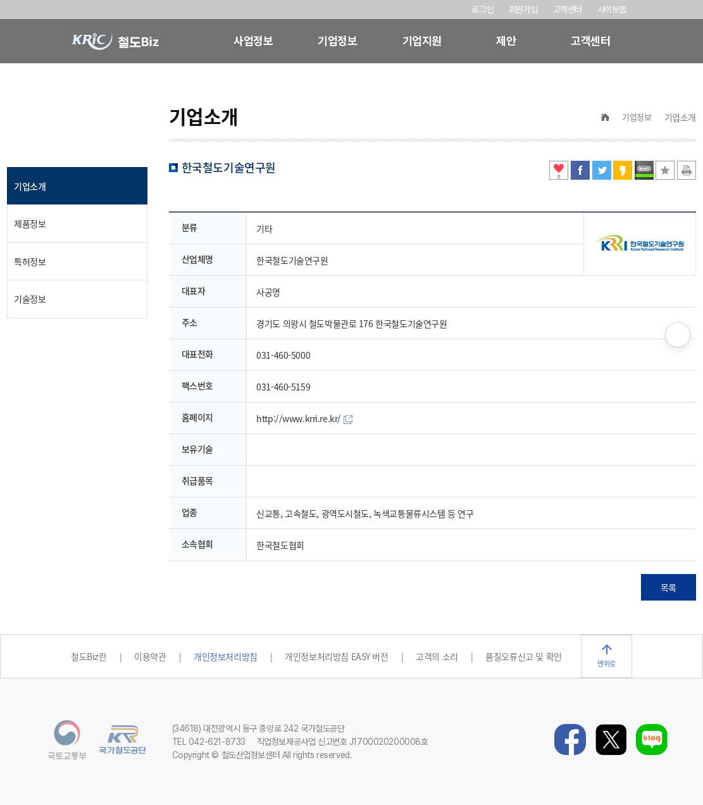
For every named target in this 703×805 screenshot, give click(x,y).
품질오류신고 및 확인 (523, 656)
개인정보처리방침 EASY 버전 (336, 656)
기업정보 (337, 40)
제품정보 (30, 223)
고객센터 (567, 9)
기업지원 (422, 40)
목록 (668, 587)
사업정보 (253, 40)
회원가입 (524, 9)
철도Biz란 (88, 656)
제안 (506, 40)
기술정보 (30, 298)
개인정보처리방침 (226, 656)
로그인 (482, 9)
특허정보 (30, 261)
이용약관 (150, 656)
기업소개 (30, 186)
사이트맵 (611, 9)
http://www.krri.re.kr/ (304, 418)
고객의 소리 (436, 656)
